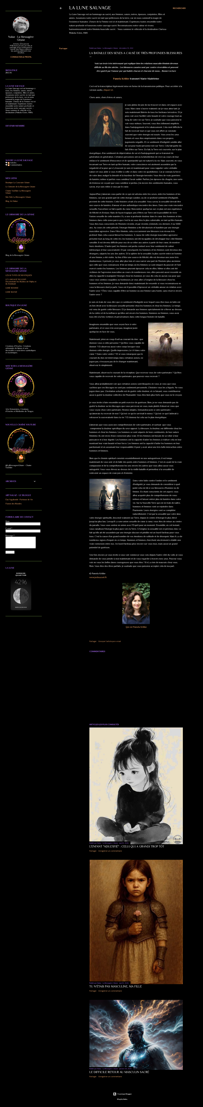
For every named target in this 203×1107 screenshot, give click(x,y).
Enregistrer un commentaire (110, 851)
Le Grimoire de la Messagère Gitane (20, 187)
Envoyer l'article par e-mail (110, 641)
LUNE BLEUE (11, 292)
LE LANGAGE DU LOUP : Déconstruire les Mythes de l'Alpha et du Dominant (20, 281)
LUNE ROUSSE (11, 288)
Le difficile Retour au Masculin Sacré (119, 1072)
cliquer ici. (108, 90)
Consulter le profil (21, 57)
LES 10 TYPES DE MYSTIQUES (18, 275)
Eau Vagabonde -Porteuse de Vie (19, 499)
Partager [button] (63, 48)
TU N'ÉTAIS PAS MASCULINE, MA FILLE (115, 986)
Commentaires (15, 165)
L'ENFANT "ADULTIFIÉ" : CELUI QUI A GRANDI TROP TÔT (126, 846)
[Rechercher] (179, 8)
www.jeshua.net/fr (98, 577)
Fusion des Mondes (13, 504)
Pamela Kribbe (121, 78)
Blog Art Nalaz (11, 201)
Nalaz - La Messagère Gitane (21, 38)
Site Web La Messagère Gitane (18, 197)
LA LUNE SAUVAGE (90, 7)
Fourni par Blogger (122, 1094)
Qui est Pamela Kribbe (136, 627)
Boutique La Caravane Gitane (17, 182)
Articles (12, 163)
